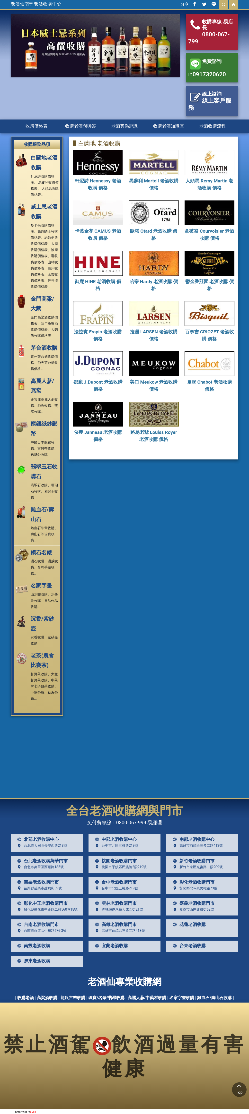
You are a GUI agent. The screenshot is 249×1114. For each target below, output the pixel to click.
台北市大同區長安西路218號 (41, 846)
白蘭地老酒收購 (44, 162)
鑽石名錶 (41, 552)
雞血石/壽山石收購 (214, 997)
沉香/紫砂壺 (42, 624)
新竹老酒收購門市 (192, 861)
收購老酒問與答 (80, 126)
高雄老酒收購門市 (115, 924)
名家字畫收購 (181, 997)
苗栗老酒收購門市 (37, 882)
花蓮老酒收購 (188, 924)
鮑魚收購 (44, 406)
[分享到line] (214, 4)
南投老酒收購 (32, 946)
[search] (223, 4)
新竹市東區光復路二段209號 (197, 867)
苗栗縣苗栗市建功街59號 (38, 888)
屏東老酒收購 (32, 961)
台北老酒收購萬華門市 (41, 861)
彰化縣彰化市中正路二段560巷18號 (46, 909)
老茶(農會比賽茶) (42, 660)
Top (239, 1088)
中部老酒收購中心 (115, 839)
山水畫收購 (39, 594)
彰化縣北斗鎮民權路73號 (194, 888)
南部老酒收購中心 (192, 839)
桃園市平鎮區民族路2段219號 (120, 867)
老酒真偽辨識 (124, 126)
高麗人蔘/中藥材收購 (147, 997)
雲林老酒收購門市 (115, 903)
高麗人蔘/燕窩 (42, 386)
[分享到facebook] (194, 4)
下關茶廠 (37, 692)
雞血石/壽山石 (42, 514)
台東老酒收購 (188, 946)
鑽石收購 (37, 561)
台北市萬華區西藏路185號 (39, 867)
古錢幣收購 (45, 448)
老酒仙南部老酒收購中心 (36, 3)
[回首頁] (233, 4)
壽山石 (36, 534)
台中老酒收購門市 (115, 882)
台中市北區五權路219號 (115, 846)
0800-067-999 (131, 823)
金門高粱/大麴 (42, 304)
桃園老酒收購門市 (115, 861)
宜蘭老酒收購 (110, 946)
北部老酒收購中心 (37, 839)
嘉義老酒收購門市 (192, 903)
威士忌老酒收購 (44, 211)
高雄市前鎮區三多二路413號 (197, 846)
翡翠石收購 (39, 485)
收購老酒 (25, 997)
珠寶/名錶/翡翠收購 (106, 997)
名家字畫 (41, 586)
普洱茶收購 (39, 674)
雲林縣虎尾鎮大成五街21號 (118, 909)
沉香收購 (37, 637)
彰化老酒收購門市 (192, 882)
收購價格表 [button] (36, 126)
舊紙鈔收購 (39, 455)
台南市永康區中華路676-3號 (40, 931)
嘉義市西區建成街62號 (192, 909)
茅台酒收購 (44, 348)
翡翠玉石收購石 (44, 471)
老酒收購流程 (212, 126)
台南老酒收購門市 (37, 924)
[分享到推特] (204, 4)
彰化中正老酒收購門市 (41, 903)
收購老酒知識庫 (168, 126)
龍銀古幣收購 (73, 997)
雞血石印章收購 (42, 528)
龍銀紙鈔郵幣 (44, 429)
